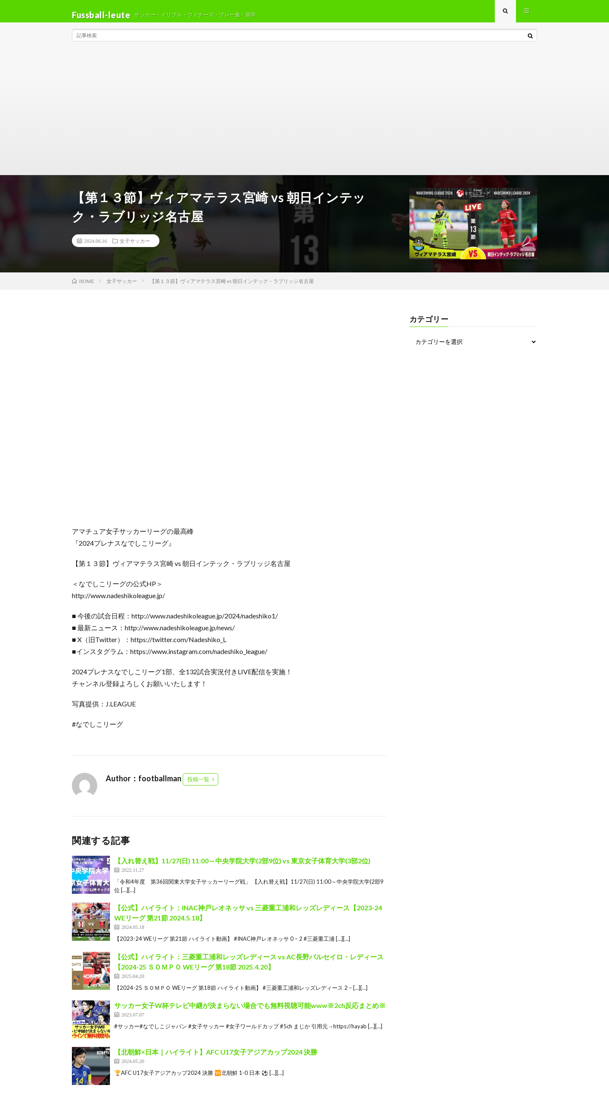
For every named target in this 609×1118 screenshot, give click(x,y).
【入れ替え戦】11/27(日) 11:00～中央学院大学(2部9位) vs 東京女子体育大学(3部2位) (242, 868)
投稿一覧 (198, 786)
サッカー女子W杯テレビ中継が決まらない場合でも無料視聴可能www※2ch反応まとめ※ (250, 1013)
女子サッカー (135, 247)
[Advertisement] (304, 118)
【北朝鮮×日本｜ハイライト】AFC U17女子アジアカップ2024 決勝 (215, 1059)
